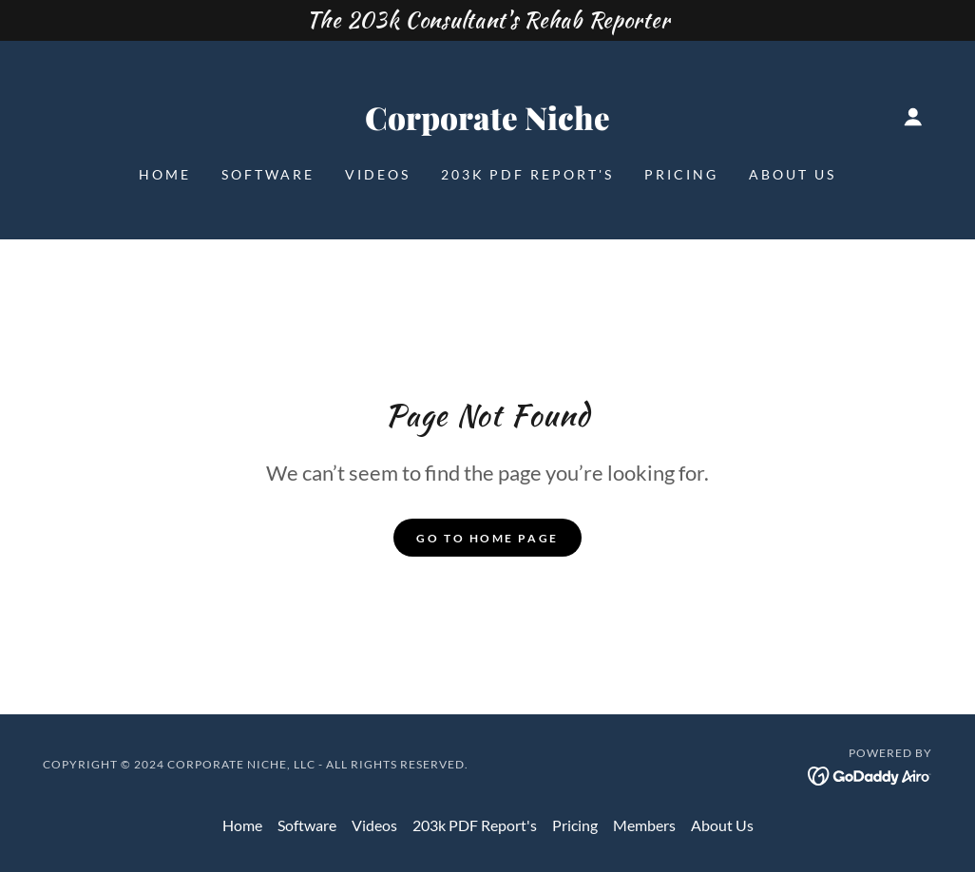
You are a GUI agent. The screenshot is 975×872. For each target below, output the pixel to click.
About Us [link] (792, 174)
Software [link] (268, 174)
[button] (913, 117)
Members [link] (644, 825)
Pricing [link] (681, 174)
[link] (487, 124)
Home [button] (242, 825)
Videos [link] (378, 174)
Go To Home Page (487, 538)
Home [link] (165, 174)
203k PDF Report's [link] (528, 174)
